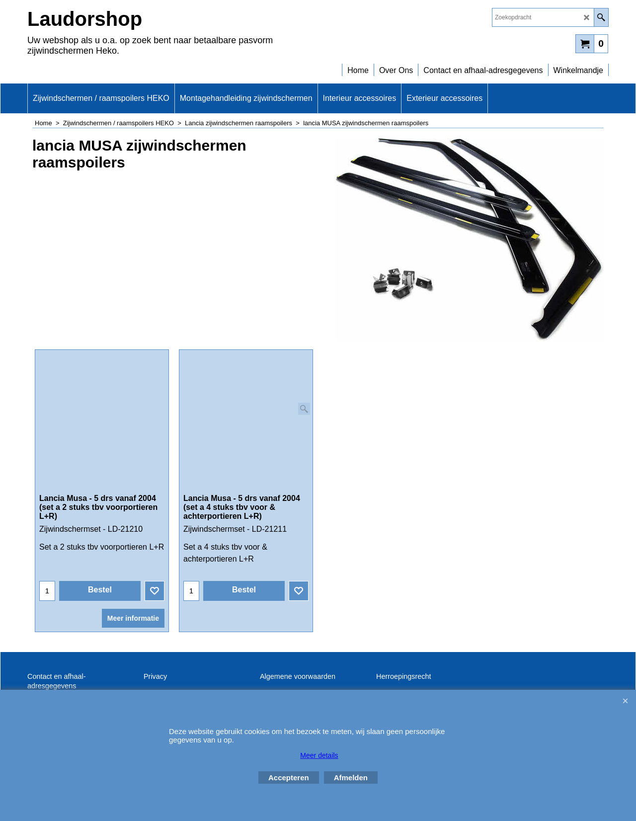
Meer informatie (133, 606)
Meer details (319, 755)
